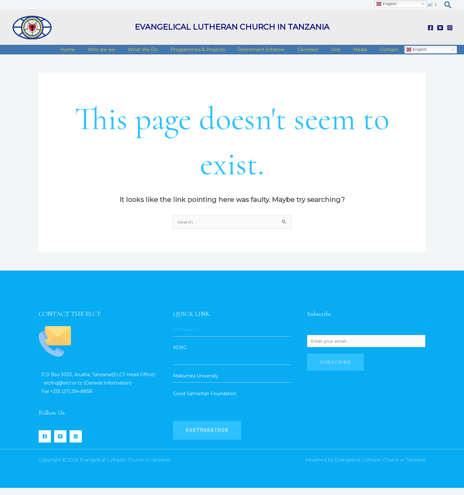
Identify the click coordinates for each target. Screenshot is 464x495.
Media (365, 53)
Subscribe (335, 370)
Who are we (125, 53)
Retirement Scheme (275, 53)
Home (95, 53)
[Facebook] (430, 28)
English (416, 52)
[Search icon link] (448, 5)
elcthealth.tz (187, 336)
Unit (343, 53)
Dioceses (319, 53)
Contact (391, 53)
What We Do (164, 53)
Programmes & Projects (215, 53)
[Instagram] (450, 28)
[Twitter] (440, 28)
